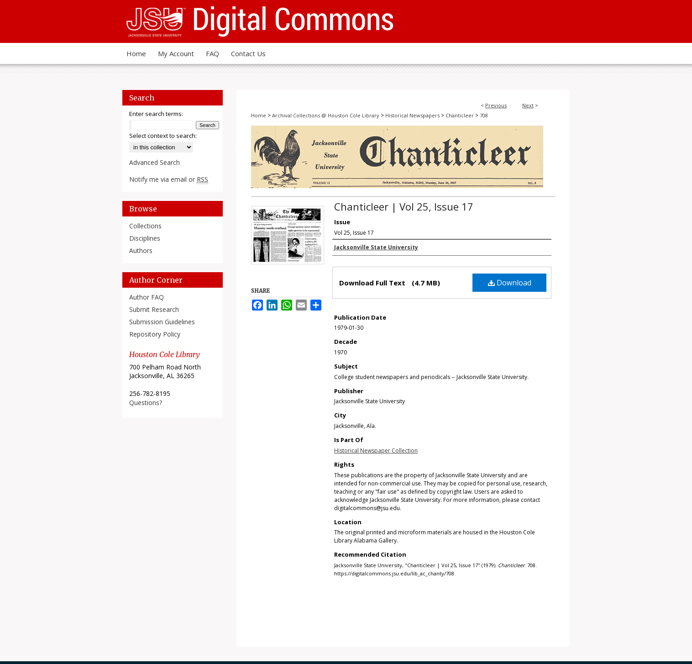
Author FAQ (146, 297)
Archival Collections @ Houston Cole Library (325, 115)
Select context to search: (163, 136)
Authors (140, 250)
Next (528, 105)
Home (258, 115)
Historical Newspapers (412, 115)
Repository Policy (154, 334)
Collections (145, 225)
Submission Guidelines (162, 321)
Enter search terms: (156, 114)
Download (509, 283)
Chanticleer (460, 115)
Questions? (145, 402)
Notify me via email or (168, 179)
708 (484, 115)
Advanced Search (154, 162)
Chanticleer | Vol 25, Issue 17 (403, 206)
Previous (496, 105)
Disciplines (144, 238)
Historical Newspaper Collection (376, 450)
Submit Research (154, 309)
